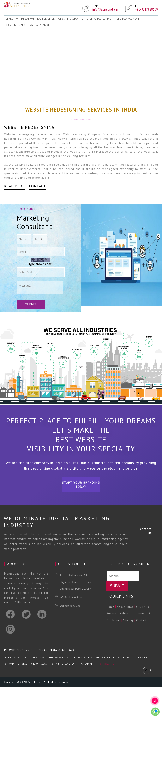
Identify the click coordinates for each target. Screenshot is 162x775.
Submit (30, 304)
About (121, 607)
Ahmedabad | (22, 657)
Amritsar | (39, 657)
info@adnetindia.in (71, 597)
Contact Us (145, 531)
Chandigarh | (71, 663)
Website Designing (70, 18)
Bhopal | (24, 663)
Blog (130, 607)
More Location (105, 663)
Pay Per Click (46, 18)
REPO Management (127, 18)
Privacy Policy (117, 613)
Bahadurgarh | (123, 657)
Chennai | (87, 663)
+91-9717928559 (70, 606)
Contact (37, 186)
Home (110, 607)
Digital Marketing (99, 18)
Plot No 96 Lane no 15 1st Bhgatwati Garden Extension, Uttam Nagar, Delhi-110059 (76, 582)
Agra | (9, 657)
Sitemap (128, 620)
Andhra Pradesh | (60, 657)
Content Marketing (19, 25)
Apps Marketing (47, 25)
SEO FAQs (142, 607)
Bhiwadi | (11, 663)
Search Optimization (20, 18)
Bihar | (56, 663)
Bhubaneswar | (40, 663)
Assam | (107, 657)
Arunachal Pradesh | (87, 657)
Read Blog (14, 186)
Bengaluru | (143, 657)
